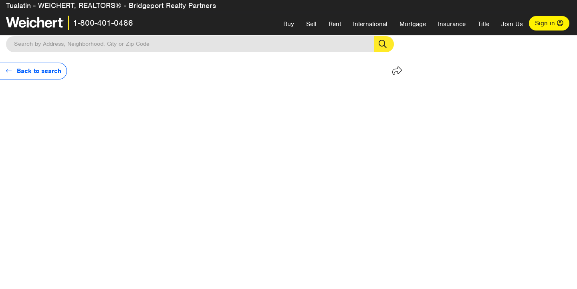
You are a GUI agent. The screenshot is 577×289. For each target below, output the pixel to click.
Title (483, 24)
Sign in (549, 23)
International (370, 24)
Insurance (452, 24)
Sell (311, 24)
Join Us (512, 24)
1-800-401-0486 (103, 23)
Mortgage (412, 24)
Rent (335, 24)
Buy (288, 24)
